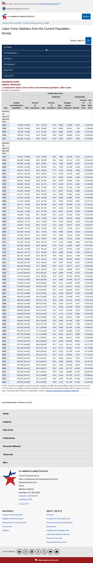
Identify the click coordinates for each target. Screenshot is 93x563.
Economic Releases (12, 446)
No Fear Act (7, 526)
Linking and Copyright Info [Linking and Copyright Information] (58, 530)
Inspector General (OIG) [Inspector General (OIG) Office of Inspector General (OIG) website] (12, 514)
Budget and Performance (12, 518)
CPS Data (7, 58)
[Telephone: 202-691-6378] (38, 496)
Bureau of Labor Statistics (12, 23)
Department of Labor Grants (14, 522)
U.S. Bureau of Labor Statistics (21, 16)
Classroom (8, 454)
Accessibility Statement (57, 542)
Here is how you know (49, 3)
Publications (9, 438)
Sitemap (50, 514)
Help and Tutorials (54, 538)
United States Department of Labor (15, 9)
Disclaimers (51, 526)
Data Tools (8, 430)
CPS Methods (9, 64)
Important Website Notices (58, 534)
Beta (5, 462)
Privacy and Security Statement (60, 522)
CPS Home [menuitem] (8, 47)
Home (6, 413)
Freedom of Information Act (58, 518)
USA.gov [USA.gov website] (5, 530)
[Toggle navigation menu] (86, 16)
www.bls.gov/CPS (25, 499)
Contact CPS (24, 504)
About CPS (8, 70)
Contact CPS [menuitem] (8, 76)
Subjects (7, 421)
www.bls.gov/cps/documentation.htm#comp (62, 391)
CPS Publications (10, 53)
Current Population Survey (33, 23)
